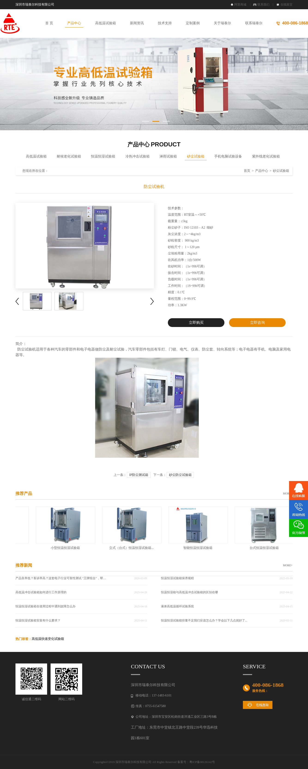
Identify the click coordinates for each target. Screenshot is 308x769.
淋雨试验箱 (168, 156)
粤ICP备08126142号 (202, 762)
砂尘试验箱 (195, 156)
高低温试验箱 (105, 23)
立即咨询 (257, 322)
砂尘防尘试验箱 (180, 475)
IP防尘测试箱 (138, 475)
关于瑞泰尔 (222, 23)
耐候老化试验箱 (69, 156)
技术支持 (165, 23)
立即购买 (196, 322)
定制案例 (193, 23)
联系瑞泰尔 (254, 23)
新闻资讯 (137, 23)
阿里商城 (240, 4)
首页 (247, 171)
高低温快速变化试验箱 (48, 639)
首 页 (49, 23)
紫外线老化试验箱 (266, 156)
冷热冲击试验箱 (137, 156)
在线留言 (287, 4)
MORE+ (288, 493)
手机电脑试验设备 (228, 156)
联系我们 (263, 4)
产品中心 (74, 23)
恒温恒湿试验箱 (103, 156)
